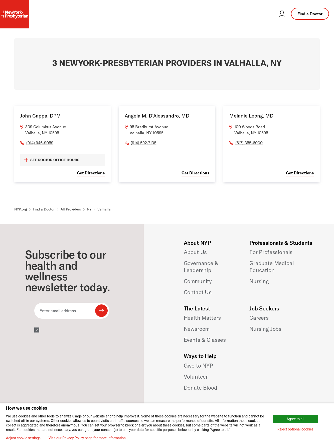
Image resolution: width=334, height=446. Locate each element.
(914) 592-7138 (143, 142)
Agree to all (295, 419)
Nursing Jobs (265, 328)
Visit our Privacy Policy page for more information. (88, 438)
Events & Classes (205, 339)
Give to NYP (198, 365)
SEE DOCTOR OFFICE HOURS (51, 160)
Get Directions (91, 172)
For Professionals (270, 252)
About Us (195, 252)
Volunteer (196, 376)
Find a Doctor (309, 13)
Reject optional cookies (295, 429)
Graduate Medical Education (271, 267)
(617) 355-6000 (249, 142)
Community (198, 281)
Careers (259, 317)
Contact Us (198, 292)
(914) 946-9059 (39, 142)
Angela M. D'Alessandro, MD (157, 116)
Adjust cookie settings (23, 438)
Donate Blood (200, 387)
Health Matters (202, 317)
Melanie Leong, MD (251, 116)
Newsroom (197, 328)
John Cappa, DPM (40, 116)
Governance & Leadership (201, 267)
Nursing (259, 281)
